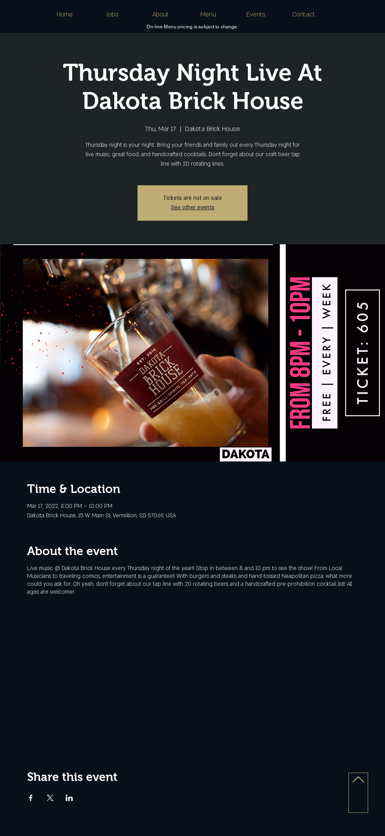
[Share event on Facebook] (31, 798)
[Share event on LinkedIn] (69, 798)
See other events (192, 207)
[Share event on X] (50, 798)
